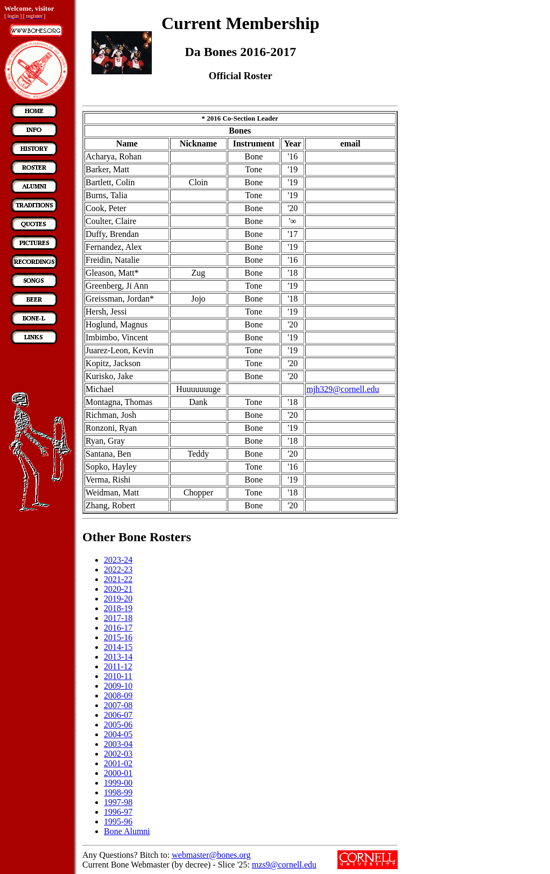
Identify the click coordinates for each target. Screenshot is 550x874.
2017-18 (118, 618)
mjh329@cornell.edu (342, 389)
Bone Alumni (127, 831)
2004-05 (118, 734)
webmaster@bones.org (211, 854)
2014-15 (118, 647)
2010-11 (118, 676)
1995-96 (118, 821)
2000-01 (118, 773)
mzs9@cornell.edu (284, 864)
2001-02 (118, 763)
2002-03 (118, 753)
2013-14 (118, 656)
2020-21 (118, 588)
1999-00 (118, 782)
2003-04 (118, 744)
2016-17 (118, 627)
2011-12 (118, 666)
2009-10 (118, 685)
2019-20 (118, 598)
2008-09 (118, 695)
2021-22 (118, 579)
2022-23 (118, 569)
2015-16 (118, 637)
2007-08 (118, 705)
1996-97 (118, 811)
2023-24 (118, 559)
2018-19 (118, 608)
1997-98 (118, 802)
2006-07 (118, 714)
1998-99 (118, 792)
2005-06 (118, 724)
